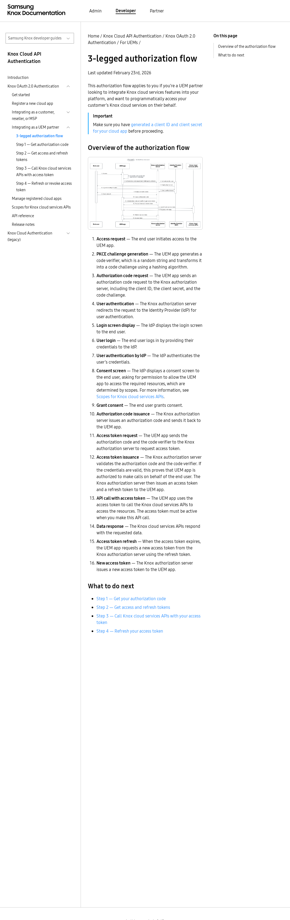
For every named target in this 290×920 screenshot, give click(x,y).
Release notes (23, 224)
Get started (21, 95)
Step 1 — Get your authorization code (131, 599)
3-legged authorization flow (39, 136)
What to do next (231, 55)
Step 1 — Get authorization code (42, 144)
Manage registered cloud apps (36, 198)
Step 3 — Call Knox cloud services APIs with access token (43, 171)
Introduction (18, 77)
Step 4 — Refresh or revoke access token (44, 187)
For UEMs (129, 42)
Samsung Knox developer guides (34, 38)
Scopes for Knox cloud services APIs (41, 207)
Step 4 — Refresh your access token (129, 631)
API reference (23, 216)
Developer (126, 11)
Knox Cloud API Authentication (132, 36)
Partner (157, 11)
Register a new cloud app (32, 103)
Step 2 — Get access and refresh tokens (42, 156)
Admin (95, 11)
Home (93, 36)
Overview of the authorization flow (247, 46)
